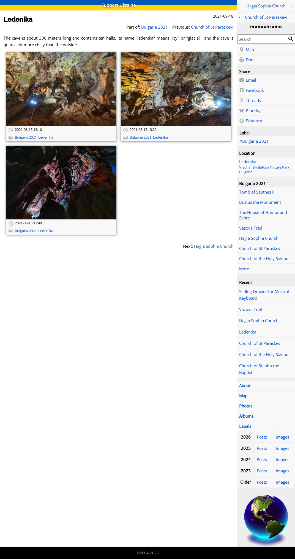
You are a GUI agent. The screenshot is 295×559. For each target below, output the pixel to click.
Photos (245, 406)
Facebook (251, 90)
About (244, 385)
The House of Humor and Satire (263, 215)
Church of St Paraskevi (266, 17)
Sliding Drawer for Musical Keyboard (264, 295)
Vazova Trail (250, 228)
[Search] (290, 39)
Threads (250, 101)
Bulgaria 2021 (154, 27)
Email (247, 80)
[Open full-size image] (61, 89)
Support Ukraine (118, 5)
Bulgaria (245, 172)
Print (247, 60)
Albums (246, 416)
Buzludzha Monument (260, 202)
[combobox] (262, 39)
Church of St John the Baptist (259, 369)
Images (282, 437)
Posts (262, 437)
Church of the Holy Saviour (264, 258)
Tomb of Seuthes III (257, 192)
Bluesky (250, 111)
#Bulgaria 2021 (254, 141)
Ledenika (247, 161)
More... (245, 268)
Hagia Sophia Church (266, 6)
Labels (245, 426)
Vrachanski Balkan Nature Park (264, 167)
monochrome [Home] (266, 26)
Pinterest (251, 121)
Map (246, 50)
